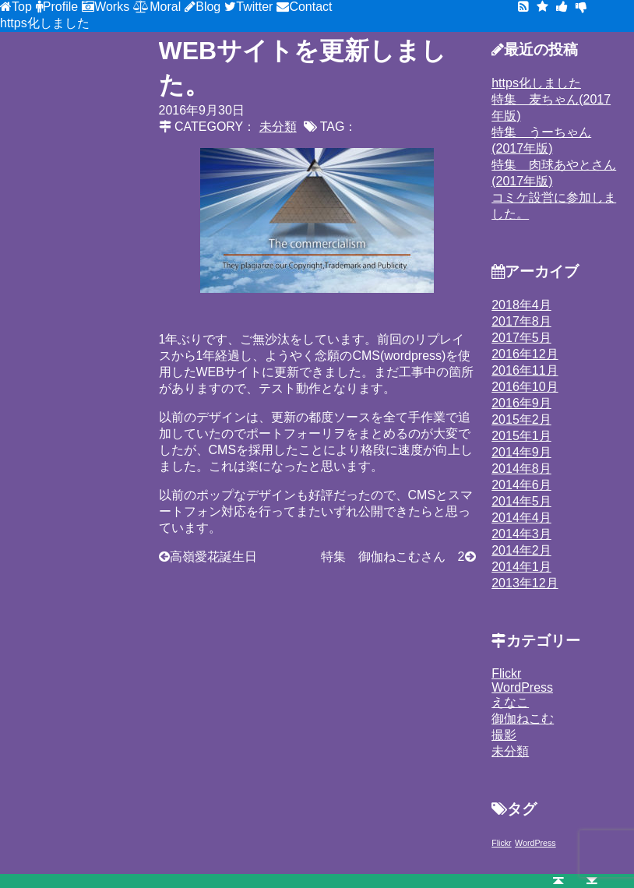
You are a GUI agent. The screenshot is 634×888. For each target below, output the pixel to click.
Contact (310, 6)
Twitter (254, 6)
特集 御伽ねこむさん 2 (393, 556)
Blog (207, 6)
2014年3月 (521, 534)
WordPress (522, 687)
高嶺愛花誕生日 (213, 556)
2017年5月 (521, 337)
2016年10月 (524, 386)
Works (111, 6)
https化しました (45, 23)
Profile (60, 6)
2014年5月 (521, 501)
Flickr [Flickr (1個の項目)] (501, 842)
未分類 (510, 751)
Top (22, 6)
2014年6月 (521, 485)
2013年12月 (524, 583)
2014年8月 (521, 468)
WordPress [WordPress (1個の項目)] (535, 842)
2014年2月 (521, 550)
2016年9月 (521, 403)
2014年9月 (521, 452)
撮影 (503, 735)
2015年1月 (521, 435)
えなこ (510, 702)
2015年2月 (521, 419)
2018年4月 (521, 305)
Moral (165, 6)
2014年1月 (521, 566)
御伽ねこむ (522, 718)
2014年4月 (521, 517)
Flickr (506, 673)
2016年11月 (524, 370)
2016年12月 (524, 354)
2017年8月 (521, 321)
